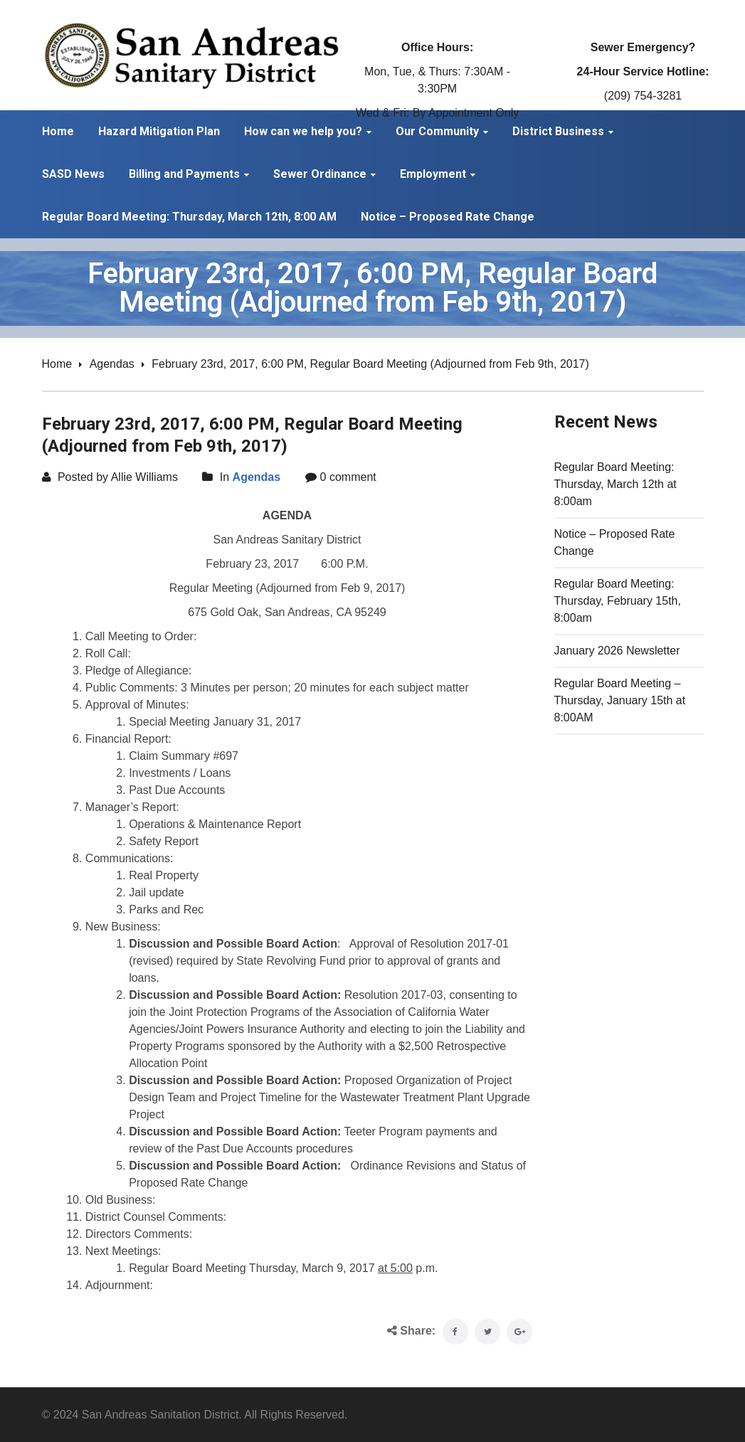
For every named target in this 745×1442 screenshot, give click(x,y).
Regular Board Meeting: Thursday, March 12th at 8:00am (615, 484)
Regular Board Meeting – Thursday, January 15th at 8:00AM (620, 700)
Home (57, 364)
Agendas (112, 364)
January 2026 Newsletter (617, 651)
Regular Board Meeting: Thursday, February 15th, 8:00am (617, 601)
